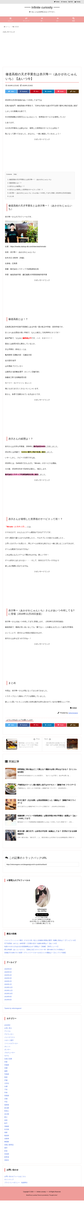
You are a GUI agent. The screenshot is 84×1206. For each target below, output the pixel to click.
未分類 (6, 1114)
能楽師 (6, 1135)
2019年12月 (8, 987)
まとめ (11, 196)
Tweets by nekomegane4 (12, 1008)
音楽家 (6, 1154)
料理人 (6, 1111)
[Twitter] (11, 91)
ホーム (8, 27)
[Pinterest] (36, 91)
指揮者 (6, 1105)
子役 (5, 1089)
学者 (5, 1092)
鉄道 (5, 1151)
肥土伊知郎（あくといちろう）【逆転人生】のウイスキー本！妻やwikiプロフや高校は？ (34, 949)
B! (64, 2)
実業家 (17, 27)
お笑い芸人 (8, 1028)
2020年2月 (8, 981)
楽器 (5, 1120)
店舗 (5, 1099)
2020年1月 (8, 984)
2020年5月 (8, 972)
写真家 (6, 1074)
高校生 (6, 1160)
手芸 (5, 1102)
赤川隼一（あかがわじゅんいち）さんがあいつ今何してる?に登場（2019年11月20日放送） (40, 193)
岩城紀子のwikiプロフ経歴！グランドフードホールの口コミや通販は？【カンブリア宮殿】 (35, 952)
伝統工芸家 (8, 1059)
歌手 (5, 1123)
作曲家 (6, 1065)
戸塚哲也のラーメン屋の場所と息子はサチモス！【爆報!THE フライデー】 (47, 785)
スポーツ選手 (9, 1040)
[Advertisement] (42, 49)
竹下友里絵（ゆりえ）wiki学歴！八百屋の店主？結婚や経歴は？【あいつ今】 (30, 943)
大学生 (6, 1083)
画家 (5, 1132)
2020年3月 (8, 978)
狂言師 (6, 1129)
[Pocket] (60, 91)
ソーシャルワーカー (11, 1043)
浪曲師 (6, 1126)
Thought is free (53, 1195)
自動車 (6, 1138)
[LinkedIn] (48, 91)
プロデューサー (9, 1052)
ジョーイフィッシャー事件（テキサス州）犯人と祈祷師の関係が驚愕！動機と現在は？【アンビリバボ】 (40, 940)
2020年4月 (8, 975)
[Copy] (73, 91)
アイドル (7, 1031)
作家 (5, 1062)
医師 (5, 1077)
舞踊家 (6, 1142)
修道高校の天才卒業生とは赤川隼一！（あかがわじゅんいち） (30, 179)
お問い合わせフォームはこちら (15, 1176)
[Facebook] (24, 91)
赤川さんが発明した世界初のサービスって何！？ (25, 189)
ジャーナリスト (9, 1037)
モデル (6, 1056)
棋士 (5, 1117)
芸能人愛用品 (9, 1145)
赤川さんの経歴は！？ (16, 186)
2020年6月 (8, 969)
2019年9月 (8, 996)
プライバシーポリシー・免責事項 (15, 1182)
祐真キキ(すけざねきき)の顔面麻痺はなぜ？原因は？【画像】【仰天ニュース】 (31, 946)
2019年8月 (8, 1000)
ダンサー (7, 1049)
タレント (7, 1046)
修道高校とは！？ (15, 183)
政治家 (6, 1108)
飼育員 (6, 1157)
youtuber (7, 1025)
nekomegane (73, 713)
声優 (5, 1080)
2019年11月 (8, 990)
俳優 (5, 1068)
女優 (5, 1086)
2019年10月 (8, 993)
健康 (5, 1071)
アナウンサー (9, 1034)
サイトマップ (9, 1179)
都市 (5, 1148)
